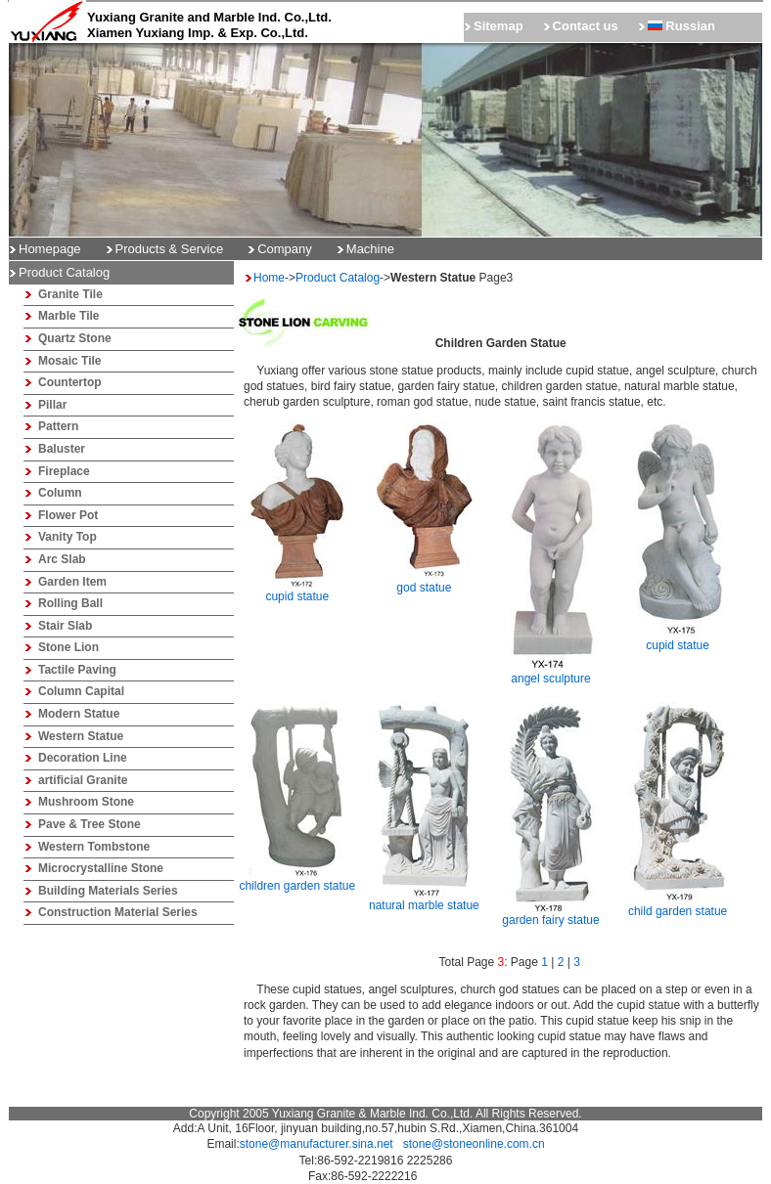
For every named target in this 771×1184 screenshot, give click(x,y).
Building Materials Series (108, 891)
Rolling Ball (70, 603)
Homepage (50, 248)
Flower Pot (68, 515)
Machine (370, 248)
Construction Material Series (118, 912)
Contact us (585, 26)
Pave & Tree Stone (89, 824)
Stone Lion (68, 647)
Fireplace (64, 471)
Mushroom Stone (86, 802)
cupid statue (297, 590)
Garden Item (72, 582)
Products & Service (169, 248)
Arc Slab (62, 559)
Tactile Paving (77, 670)
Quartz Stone (75, 338)
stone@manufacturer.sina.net (316, 1144)
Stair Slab (65, 626)
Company (284, 248)
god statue (424, 581)
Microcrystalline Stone (100, 868)
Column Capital (81, 691)
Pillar (52, 405)
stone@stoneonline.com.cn (474, 1144)
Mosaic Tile (69, 361)
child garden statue (677, 905)
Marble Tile (68, 316)
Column (60, 493)
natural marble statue (424, 899)
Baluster (61, 449)
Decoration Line (82, 758)
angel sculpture (551, 672)
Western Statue (80, 736)
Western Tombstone (94, 847)
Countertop (70, 382)
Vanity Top (67, 537)
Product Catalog (337, 278)
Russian (681, 26)
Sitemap (498, 26)
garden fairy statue (551, 914)
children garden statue (297, 880)
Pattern (58, 426)
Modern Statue (78, 714)
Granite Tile (70, 294)
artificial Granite (82, 780)
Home (269, 278)
